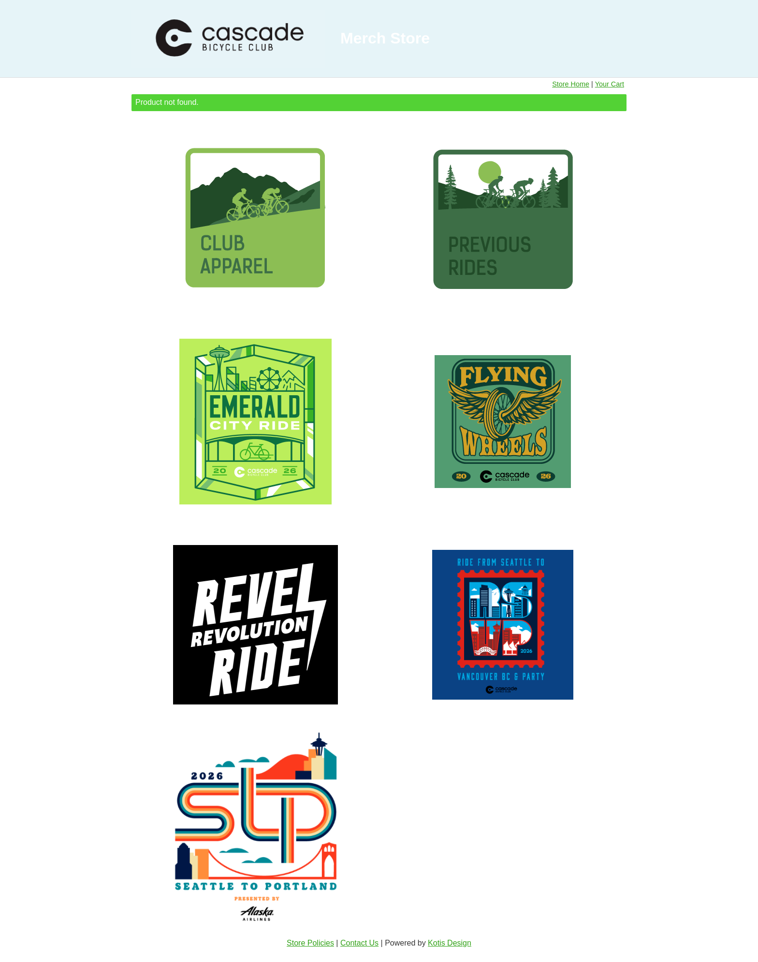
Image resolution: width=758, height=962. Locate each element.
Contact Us (359, 943)
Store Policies (310, 943)
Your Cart (609, 84)
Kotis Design (449, 943)
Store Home (570, 84)
